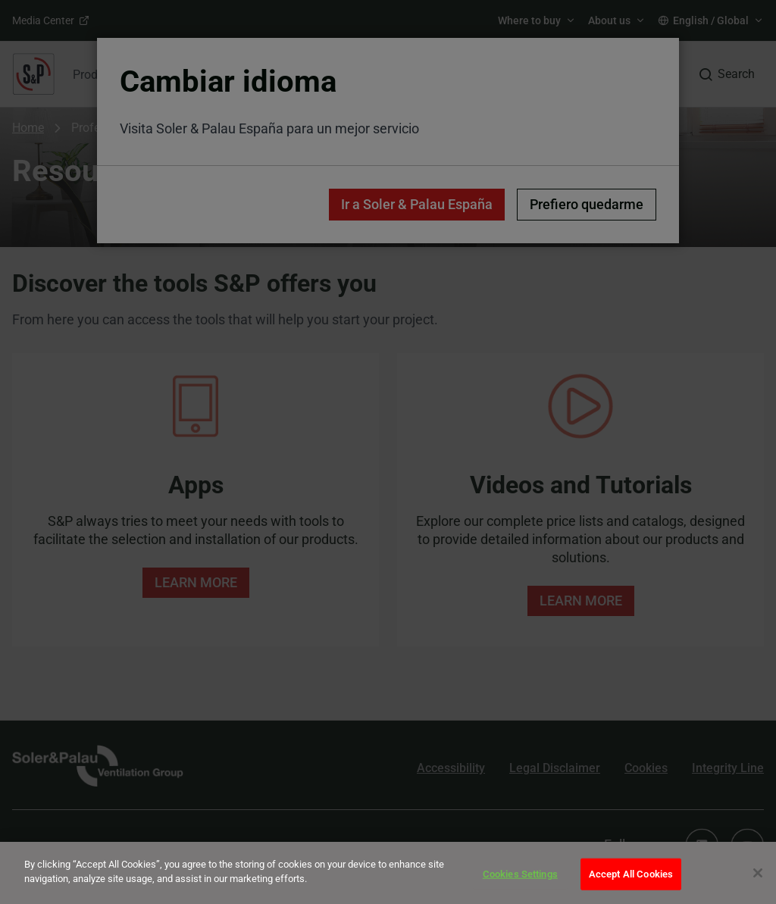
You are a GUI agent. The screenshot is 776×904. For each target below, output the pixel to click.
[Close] (757, 873)
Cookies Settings (520, 874)
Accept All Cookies (631, 874)
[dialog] (388, 873)
